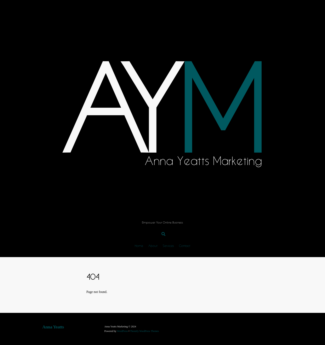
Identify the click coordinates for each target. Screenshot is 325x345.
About (153, 245)
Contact (184, 245)
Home (139, 245)
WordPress (122, 331)
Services (168, 245)
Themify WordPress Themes (144, 331)
